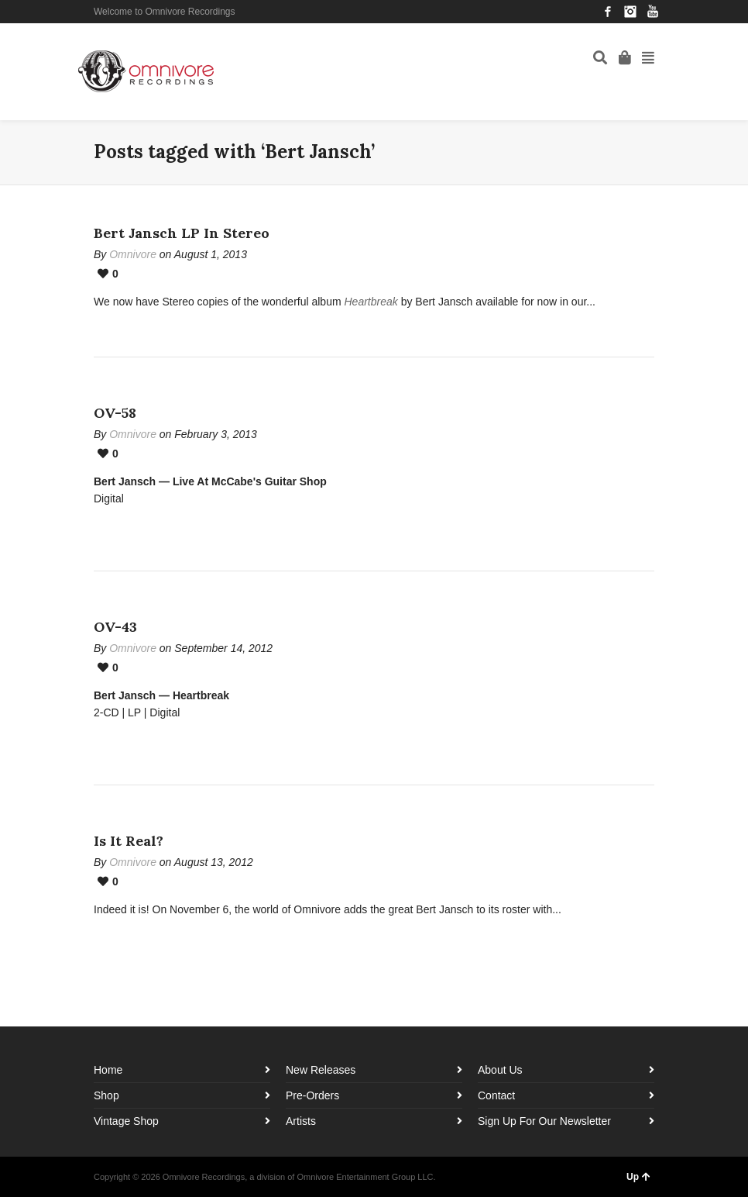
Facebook (608, 11)
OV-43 (115, 627)
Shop (106, 1095)
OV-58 (115, 413)
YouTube (652, 11)
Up (638, 1176)
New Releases (320, 1070)
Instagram (630, 11)
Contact (496, 1095)
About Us (500, 1070)
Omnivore (132, 254)
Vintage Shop (126, 1121)
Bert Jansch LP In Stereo (181, 233)
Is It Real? (128, 841)
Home (108, 1070)
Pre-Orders (312, 1095)
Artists (301, 1121)
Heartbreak (370, 301)
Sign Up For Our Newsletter (544, 1121)
